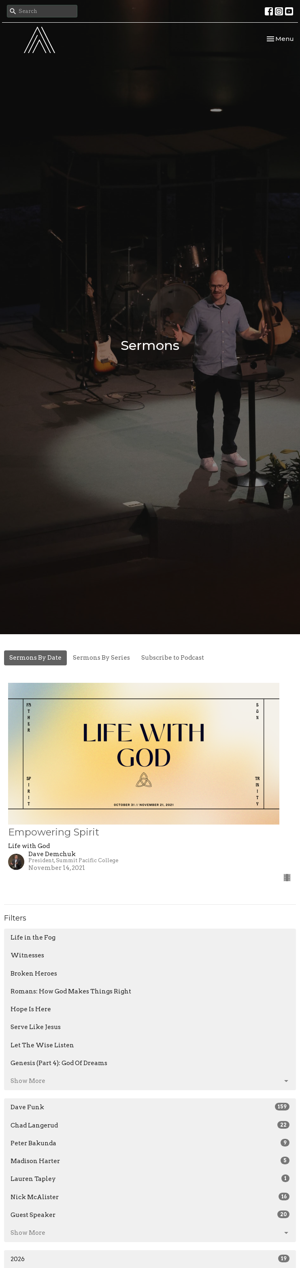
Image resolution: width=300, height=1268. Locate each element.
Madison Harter (150, 1161)
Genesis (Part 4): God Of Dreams (59, 1063)
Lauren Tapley (150, 1178)
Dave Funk (150, 1107)
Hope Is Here (31, 1009)
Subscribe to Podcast (172, 657)
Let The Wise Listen (42, 1045)
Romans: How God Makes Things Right (71, 991)
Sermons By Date (35, 657)
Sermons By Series (101, 657)
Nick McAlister (150, 1197)
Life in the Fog (33, 937)
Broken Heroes (34, 973)
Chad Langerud (150, 1125)
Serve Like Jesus (36, 1027)
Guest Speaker (150, 1214)
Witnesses (27, 955)
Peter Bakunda (150, 1143)
